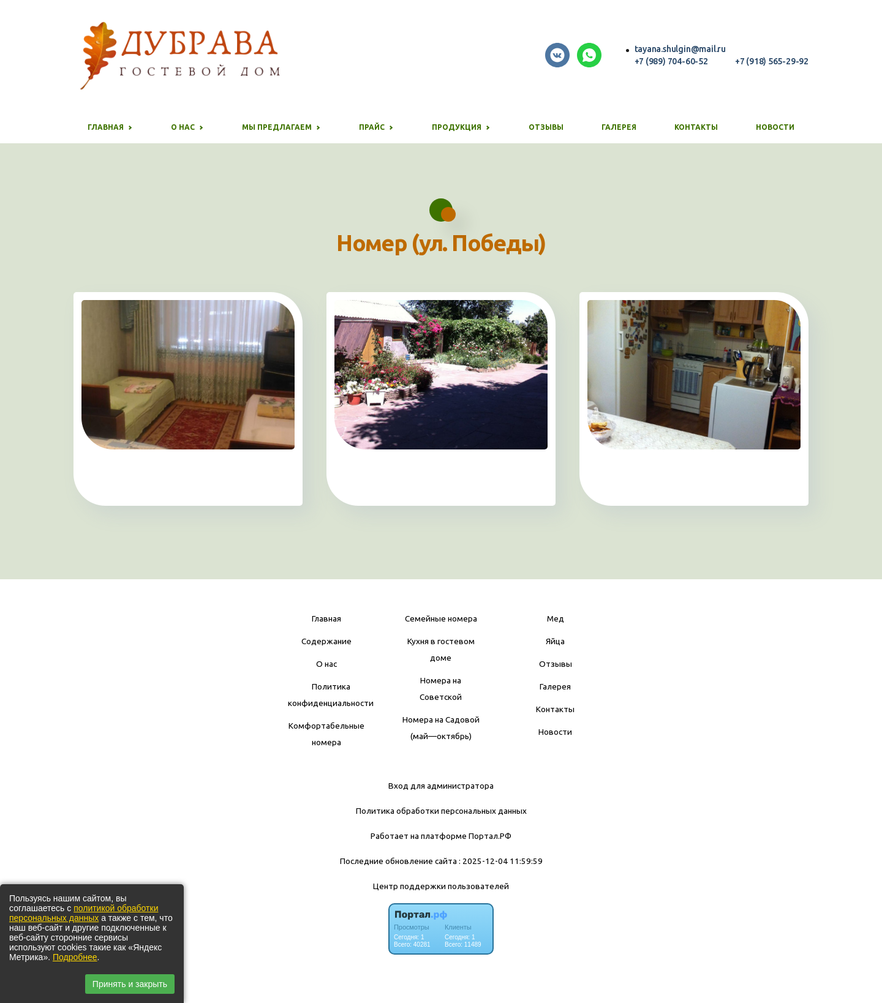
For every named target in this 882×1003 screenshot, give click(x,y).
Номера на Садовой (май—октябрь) (441, 728)
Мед (555, 618)
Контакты (696, 127)
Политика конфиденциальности (331, 695)
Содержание (326, 641)
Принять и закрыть (129, 984)
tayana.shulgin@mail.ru (680, 49)
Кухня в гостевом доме (441, 649)
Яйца (555, 641)
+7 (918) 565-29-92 (772, 61)
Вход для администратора (441, 786)
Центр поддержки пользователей (441, 886)
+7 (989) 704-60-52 (671, 61)
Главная (326, 618)
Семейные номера (441, 618)
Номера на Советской (441, 688)
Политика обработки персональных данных (441, 811)
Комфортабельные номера (326, 734)
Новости (775, 127)
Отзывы (546, 127)
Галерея (618, 127)
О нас (326, 664)
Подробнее (75, 957)
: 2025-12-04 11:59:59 (501, 861)
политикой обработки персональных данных (83, 913)
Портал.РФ (490, 836)
